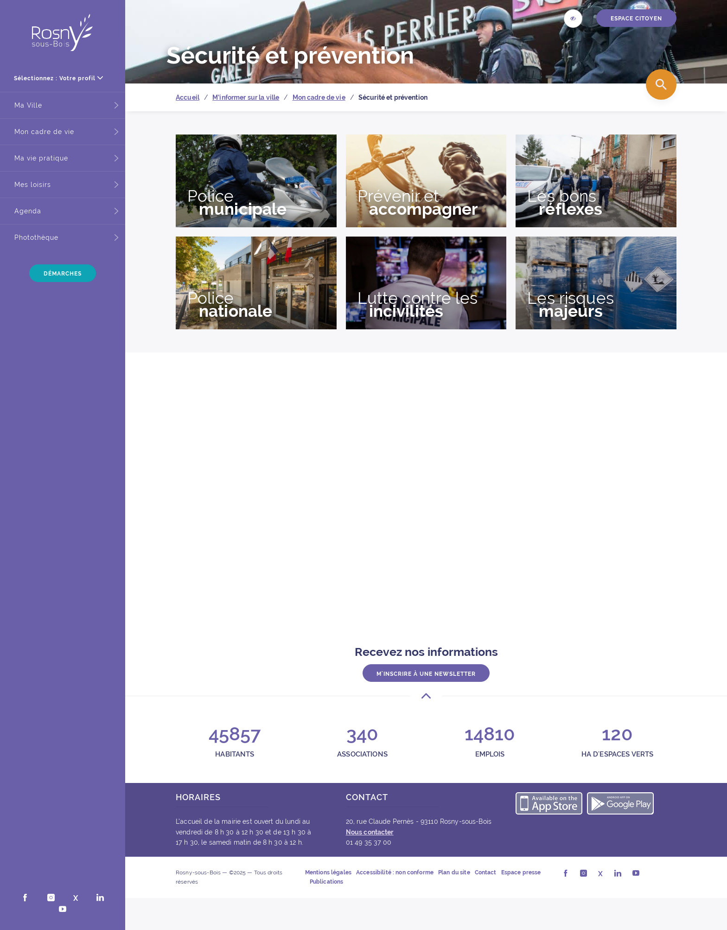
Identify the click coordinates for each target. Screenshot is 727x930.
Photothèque (36, 237)
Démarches (63, 273)
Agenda (27, 211)
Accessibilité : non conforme (395, 872)
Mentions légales (328, 872)
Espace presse (521, 872)
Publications (327, 882)
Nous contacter (370, 832)
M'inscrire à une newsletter (426, 673)
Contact (486, 872)
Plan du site (454, 872)
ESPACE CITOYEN (636, 18)
